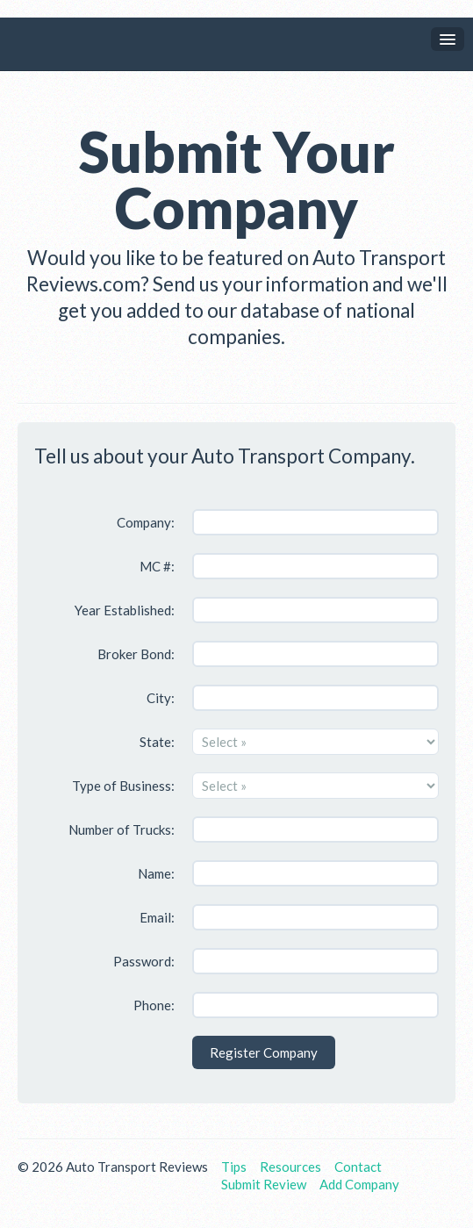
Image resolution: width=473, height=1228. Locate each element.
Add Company (359, 1184)
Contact (358, 1166)
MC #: (157, 566)
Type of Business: (123, 786)
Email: (157, 917)
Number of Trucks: (121, 829)
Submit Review (263, 1184)
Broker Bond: (136, 654)
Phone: (154, 1005)
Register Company (264, 1052)
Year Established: (125, 610)
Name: (156, 873)
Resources (290, 1166)
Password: (144, 961)
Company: (146, 522)
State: (157, 742)
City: (161, 698)
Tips (234, 1166)
